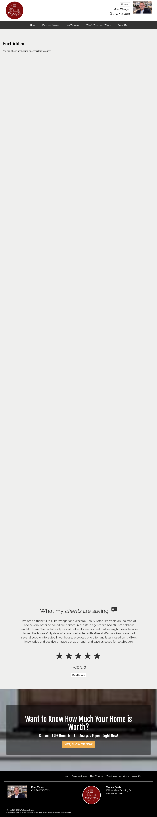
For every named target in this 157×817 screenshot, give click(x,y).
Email (124, 4)
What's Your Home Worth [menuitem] (98, 25)
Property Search (79, 776)
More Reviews (78, 675)
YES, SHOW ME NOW (78, 744)
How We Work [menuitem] (72, 25)
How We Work (96, 776)
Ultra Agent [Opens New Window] (66, 812)
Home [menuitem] (32, 25)
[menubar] (78, 25)
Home (66, 776)
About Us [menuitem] (122, 25)
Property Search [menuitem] (50, 25)
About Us (136, 776)
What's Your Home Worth (118, 776)
